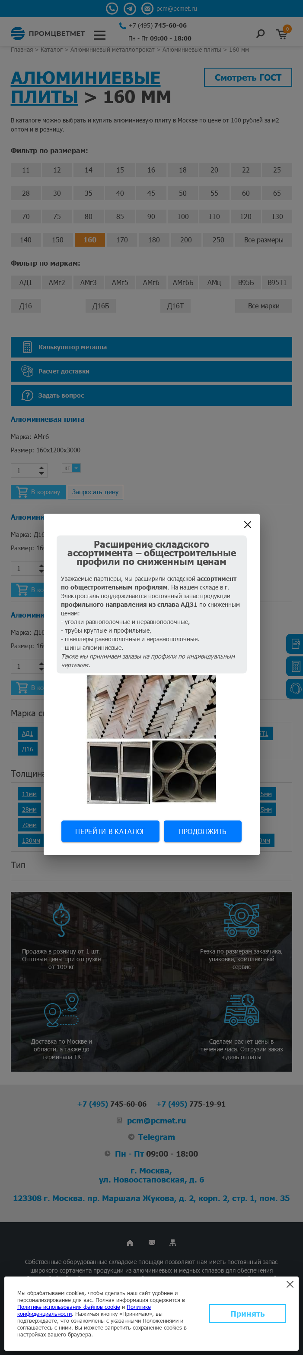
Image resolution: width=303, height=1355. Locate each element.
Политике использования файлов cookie (68, 1306)
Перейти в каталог (110, 831)
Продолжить (202, 831)
